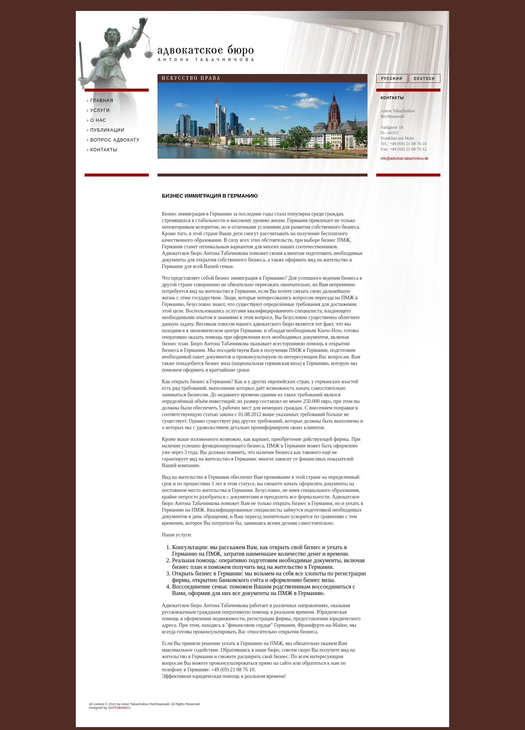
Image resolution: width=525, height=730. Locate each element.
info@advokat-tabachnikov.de (404, 158)
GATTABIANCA (119, 708)
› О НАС (96, 120)
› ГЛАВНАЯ (100, 100)
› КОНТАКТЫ (102, 149)
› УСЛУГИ (98, 110)
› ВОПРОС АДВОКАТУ (113, 140)
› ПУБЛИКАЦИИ (105, 130)
